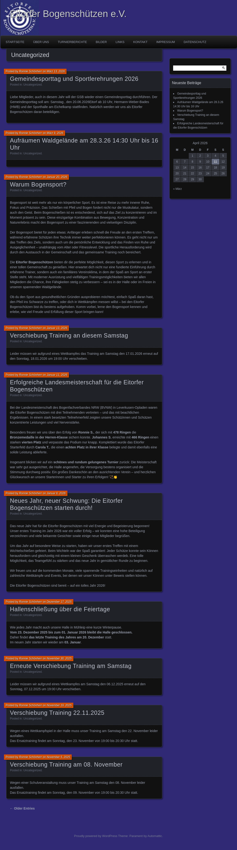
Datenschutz (195, 42)
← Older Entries (22, 808)
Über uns (41, 42)
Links (120, 42)
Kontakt (140, 42)
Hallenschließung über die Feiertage (60, 609)
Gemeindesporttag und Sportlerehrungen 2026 (74, 78)
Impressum (165, 42)
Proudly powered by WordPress (95, 836)
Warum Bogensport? (38, 184)
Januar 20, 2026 (57, 177)
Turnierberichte (72, 42)
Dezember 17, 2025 (59, 601)
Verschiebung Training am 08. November (66, 764)
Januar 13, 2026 (57, 328)
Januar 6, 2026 (56, 493)
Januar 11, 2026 (57, 375)
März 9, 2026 (55, 133)
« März (177, 189)
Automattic (155, 836)
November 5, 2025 (58, 757)
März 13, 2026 (56, 71)
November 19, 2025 (59, 705)
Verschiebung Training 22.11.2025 (57, 712)
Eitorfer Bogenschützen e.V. (68, 14)
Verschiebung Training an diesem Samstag (69, 335)
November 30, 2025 (59, 658)
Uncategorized (32, 84)
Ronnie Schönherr (30, 71)
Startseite (15, 42)
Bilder (101, 42)
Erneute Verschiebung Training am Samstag (71, 666)
